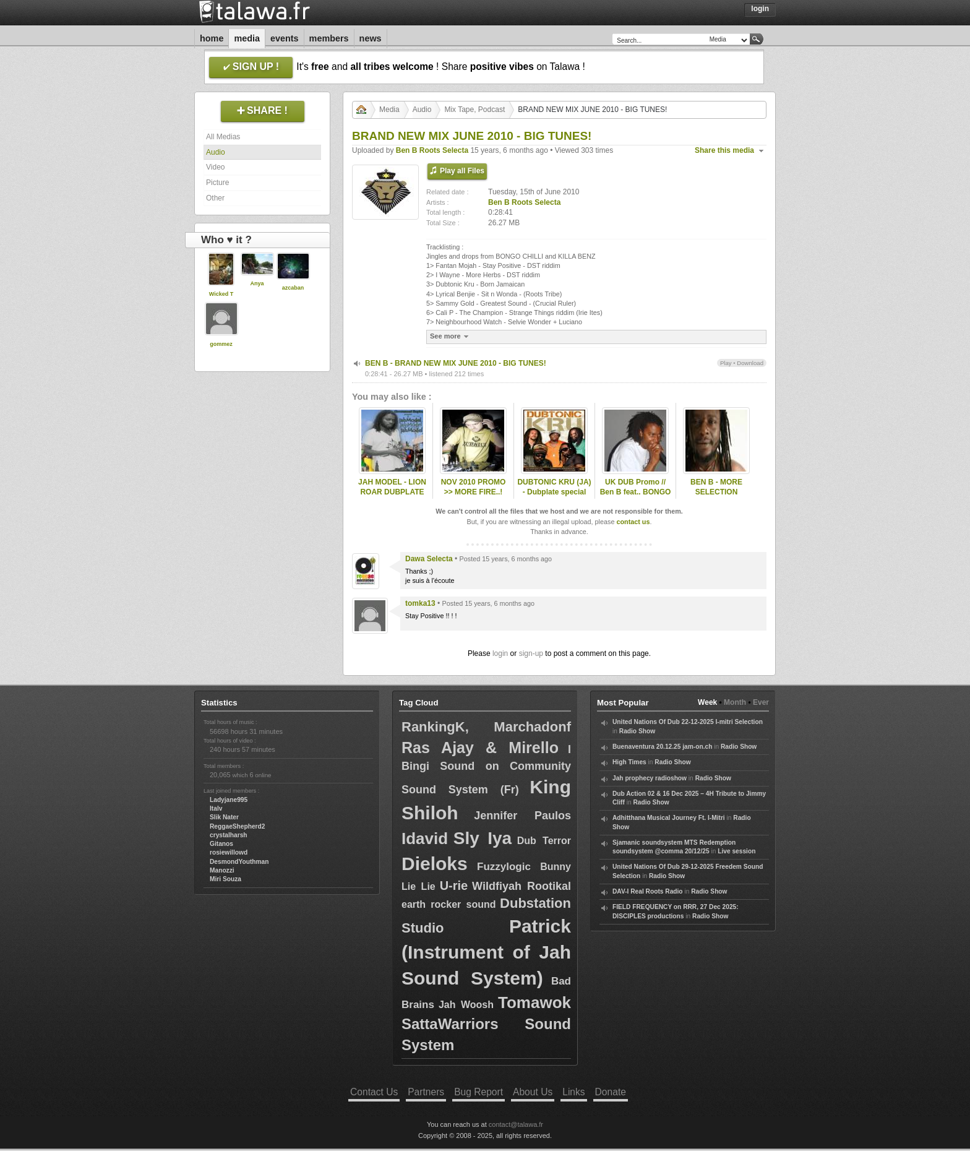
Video (215, 167)
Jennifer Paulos (522, 815)
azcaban (293, 288)
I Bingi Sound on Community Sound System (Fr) (486, 769)
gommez (221, 344)
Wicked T (221, 294)
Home (211, 38)
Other (215, 198)
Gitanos (221, 843)
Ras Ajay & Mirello (480, 747)
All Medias (223, 136)
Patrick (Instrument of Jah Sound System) (486, 952)
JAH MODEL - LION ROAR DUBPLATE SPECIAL (392, 492)
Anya (257, 283)
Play (726, 363)
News (370, 38)
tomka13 (420, 603)
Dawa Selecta (429, 558)
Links (573, 1092)
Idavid (424, 838)
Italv (216, 808)
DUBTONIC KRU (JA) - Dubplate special (554, 487)
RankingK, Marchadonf (486, 727)
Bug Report (478, 1092)
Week (707, 702)
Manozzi (222, 870)
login (500, 653)
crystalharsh (228, 835)
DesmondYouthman (239, 861)
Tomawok (534, 1002)
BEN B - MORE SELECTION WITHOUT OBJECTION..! (716, 497)
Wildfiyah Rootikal (521, 886)
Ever (761, 702)
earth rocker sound (448, 904)
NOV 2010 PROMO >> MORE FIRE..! (473, 487)
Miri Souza (225, 879)
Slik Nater (224, 817)
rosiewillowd (228, 852)
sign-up (531, 653)
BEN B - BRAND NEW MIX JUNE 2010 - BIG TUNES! (455, 363)
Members (329, 38)
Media (247, 38)
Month (735, 702)
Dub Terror (544, 840)
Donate (610, 1092)
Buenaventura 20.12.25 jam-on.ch (662, 746)
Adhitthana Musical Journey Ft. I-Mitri (668, 817)
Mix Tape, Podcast (474, 109)
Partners (426, 1092)
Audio (215, 152)
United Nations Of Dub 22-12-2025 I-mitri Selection (687, 721)
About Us (532, 1092)
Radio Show (637, 731)
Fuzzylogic (504, 867)
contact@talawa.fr (516, 1124)
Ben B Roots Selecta (432, 150)
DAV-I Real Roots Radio (647, 891)
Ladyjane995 (228, 799)
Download (750, 363)
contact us (633, 521)
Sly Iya (482, 838)
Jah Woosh (466, 1004)
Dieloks (434, 863)
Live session (736, 851)
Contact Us (374, 1092)
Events (284, 38)
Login (760, 8)
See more (450, 336)
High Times (629, 762)
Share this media (724, 150)
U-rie (454, 885)
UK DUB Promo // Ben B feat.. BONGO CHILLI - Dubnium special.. (635, 497)
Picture (217, 182)
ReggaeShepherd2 (237, 826)
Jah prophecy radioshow (649, 778)
